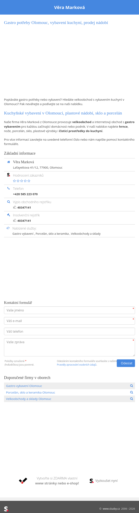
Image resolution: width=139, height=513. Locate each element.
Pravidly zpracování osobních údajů (76, 364)
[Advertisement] (69, 61)
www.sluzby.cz (111, 508)
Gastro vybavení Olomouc (24, 386)
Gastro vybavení (23, 234)
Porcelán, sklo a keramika (53, 234)
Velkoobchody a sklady (86, 234)
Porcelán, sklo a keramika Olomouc (30, 392)
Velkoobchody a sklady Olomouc (28, 399)
